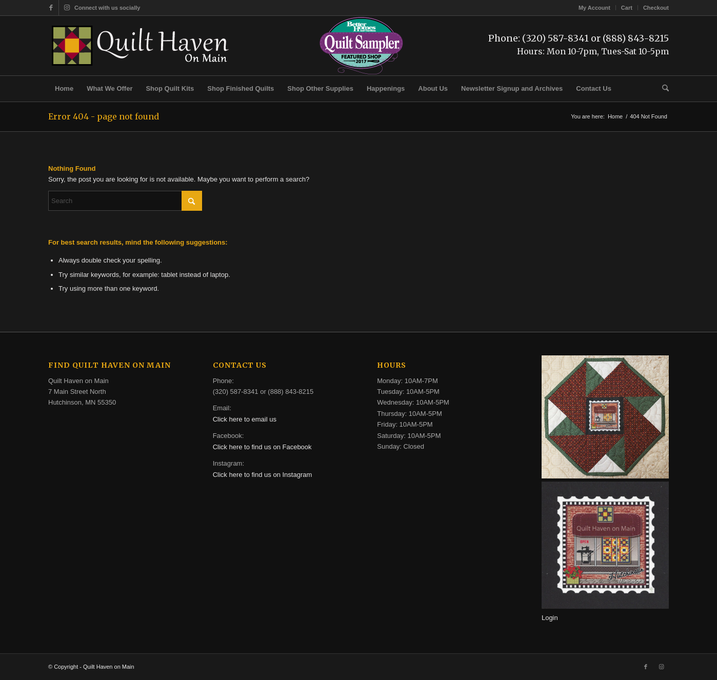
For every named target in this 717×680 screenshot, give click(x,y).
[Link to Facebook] (51, 7)
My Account (594, 8)
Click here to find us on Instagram (262, 474)
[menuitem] (594, 7)
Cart (626, 8)
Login (550, 618)
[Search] (662, 89)
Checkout (656, 8)
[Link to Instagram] (66, 7)
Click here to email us (244, 419)
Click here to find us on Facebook (262, 447)
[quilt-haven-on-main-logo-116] (141, 45)
